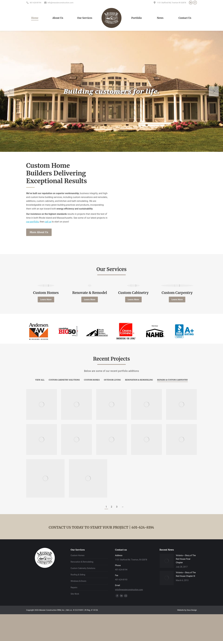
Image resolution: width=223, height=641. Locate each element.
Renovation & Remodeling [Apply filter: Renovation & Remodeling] (139, 380)
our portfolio (32, 221)
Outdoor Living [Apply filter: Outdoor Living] (112, 380)
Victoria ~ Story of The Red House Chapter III (186, 574)
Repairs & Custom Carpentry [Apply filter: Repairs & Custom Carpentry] (172, 380)
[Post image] (167, 561)
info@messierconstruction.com (129, 589)
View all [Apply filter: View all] (40, 380)
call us (48, 221)
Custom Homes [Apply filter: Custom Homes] (92, 380)
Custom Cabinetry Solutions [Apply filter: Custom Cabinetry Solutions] (64, 380)
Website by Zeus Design (187, 610)
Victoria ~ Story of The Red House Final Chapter (186, 559)
